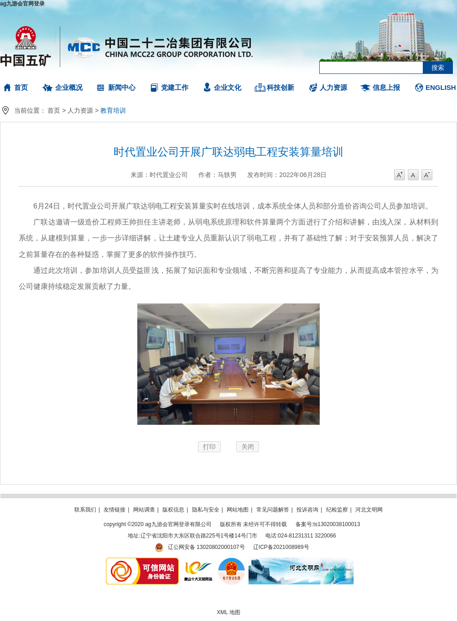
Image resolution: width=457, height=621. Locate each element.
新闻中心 (121, 87)
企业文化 (227, 87)
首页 (21, 87)
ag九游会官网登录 (22, 3)
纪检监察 (337, 509)
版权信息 (173, 509)
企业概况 (69, 87)
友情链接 (114, 509)
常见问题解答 (272, 509)
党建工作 (174, 87)
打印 (209, 446)
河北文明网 (369, 509)
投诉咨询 (307, 509)
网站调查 (144, 509)
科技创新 (280, 87)
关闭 (247, 446)
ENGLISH (441, 87)
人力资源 (333, 87)
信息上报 (386, 87)
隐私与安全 (205, 509)
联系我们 (85, 509)
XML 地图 (228, 612)
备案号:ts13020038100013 (328, 524)
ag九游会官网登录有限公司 (127, 45)
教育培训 (113, 110)
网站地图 (238, 509)
